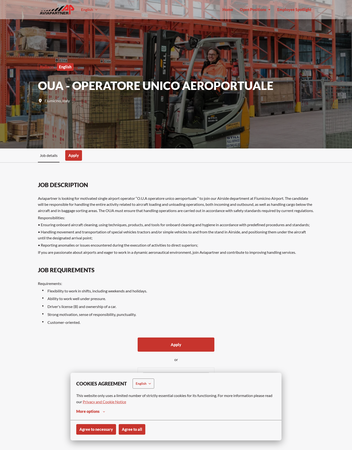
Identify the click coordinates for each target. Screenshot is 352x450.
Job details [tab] (49, 155)
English (65, 67)
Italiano (47, 67)
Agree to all (132, 429)
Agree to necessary (96, 429)
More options (90, 411)
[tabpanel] (176, 307)
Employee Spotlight (294, 9)
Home (228, 9)
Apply (176, 344)
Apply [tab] (73, 155)
